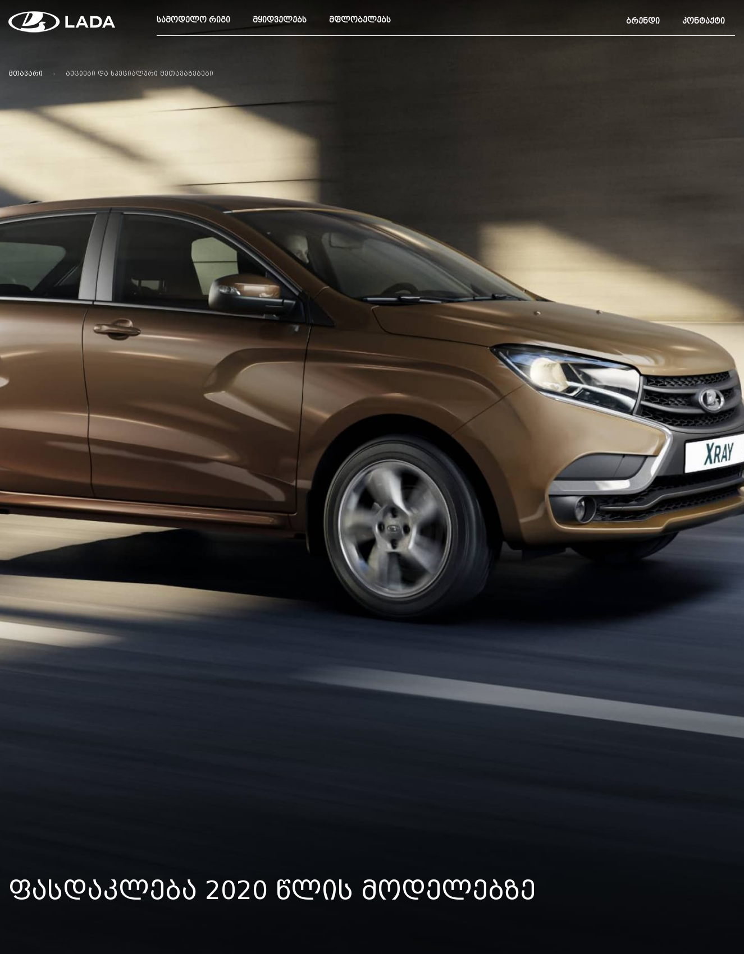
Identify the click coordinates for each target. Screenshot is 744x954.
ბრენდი (643, 21)
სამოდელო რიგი (193, 20)
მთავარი (25, 73)
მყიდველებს (280, 20)
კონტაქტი (703, 21)
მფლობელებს (360, 20)
